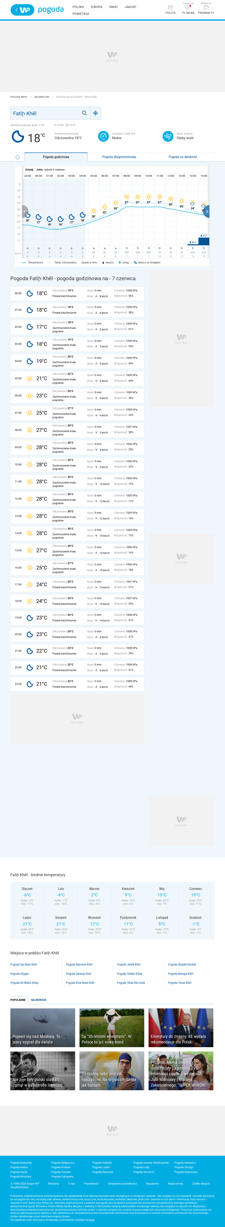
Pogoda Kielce (19, 1167)
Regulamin (152, 1183)
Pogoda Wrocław (20, 1176)
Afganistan (42, 97)
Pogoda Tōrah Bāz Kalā (131, 982)
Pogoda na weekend (183, 157)
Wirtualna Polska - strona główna (22, 10)
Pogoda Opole (18, 1172)
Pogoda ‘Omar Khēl (179, 982)
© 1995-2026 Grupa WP (24, 1183)
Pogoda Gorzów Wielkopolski (151, 1162)
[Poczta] (170, 10)
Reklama (53, 1183)
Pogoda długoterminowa (119, 157)
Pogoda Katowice (185, 1162)
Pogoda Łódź (141, 1167)
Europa (96, 7)
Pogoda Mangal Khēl (180, 973)
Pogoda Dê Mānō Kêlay (24, 982)
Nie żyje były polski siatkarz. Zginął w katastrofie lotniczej (37, 1082)
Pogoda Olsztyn (183, 1167)
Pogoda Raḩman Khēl (79, 964)
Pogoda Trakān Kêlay (129, 973)
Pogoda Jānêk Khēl (128, 964)
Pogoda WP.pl (19, 97)
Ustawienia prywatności (122, 1183)
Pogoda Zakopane (62, 1176)
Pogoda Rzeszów (102, 1172)
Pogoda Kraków (61, 1167)
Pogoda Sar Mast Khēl (23, 964)
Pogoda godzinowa (56, 157)
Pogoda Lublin (101, 1167)
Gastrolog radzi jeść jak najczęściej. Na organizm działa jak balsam (109, 1079)
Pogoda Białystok (21, 1162)
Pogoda (50, 10)
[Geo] (95, 113)
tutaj (91, 1219)
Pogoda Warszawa (185, 1172)
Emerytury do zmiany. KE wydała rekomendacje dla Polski (178, 1039)
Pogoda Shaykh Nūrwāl (182, 964)
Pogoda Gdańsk (102, 1162)
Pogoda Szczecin (143, 1172)
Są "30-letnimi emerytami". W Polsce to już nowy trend (106, 1039)
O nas (71, 1183)
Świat (113, 7)
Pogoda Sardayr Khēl (78, 973)
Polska (78, 7)
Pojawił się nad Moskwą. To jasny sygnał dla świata (36, 1039)
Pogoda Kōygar (19, 973)
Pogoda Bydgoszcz (62, 1162)
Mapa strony (175, 1183)
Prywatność (91, 1183)
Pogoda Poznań (60, 1172)
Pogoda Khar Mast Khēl (80, 982)
